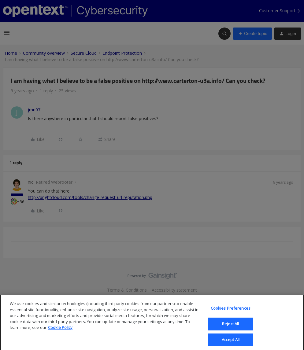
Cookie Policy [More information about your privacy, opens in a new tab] (60, 332)
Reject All (230, 328)
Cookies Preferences (230, 312)
